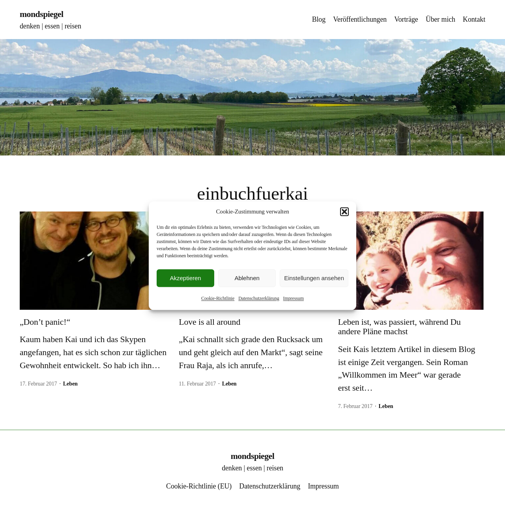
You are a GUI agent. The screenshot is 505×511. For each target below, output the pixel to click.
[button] (344, 211)
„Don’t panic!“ (45, 322)
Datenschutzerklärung (258, 298)
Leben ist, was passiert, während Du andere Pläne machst (399, 326)
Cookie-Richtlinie (217, 298)
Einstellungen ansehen (314, 278)
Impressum (293, 298)
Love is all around (209, 322)
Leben (70, 384)
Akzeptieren (185, 278)
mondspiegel (42, 14)
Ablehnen (246, 278)
